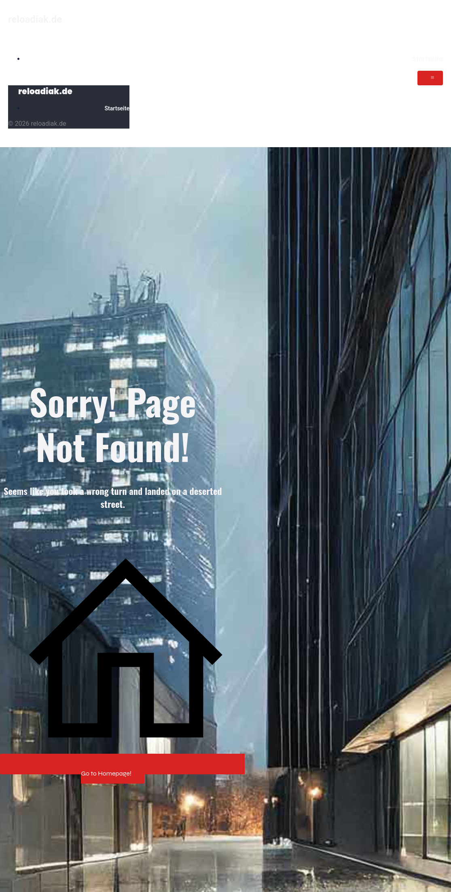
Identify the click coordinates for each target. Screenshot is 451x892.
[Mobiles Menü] (430, 78)
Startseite (427, 58)
